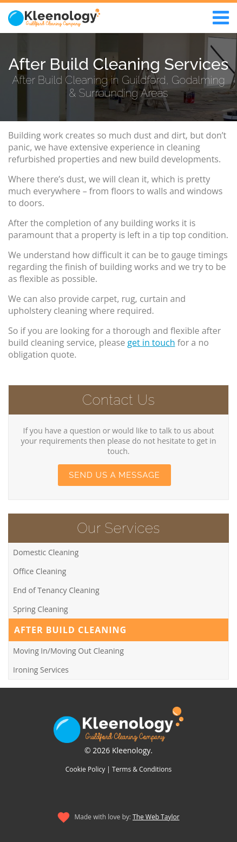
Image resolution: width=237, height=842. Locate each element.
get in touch (151, 342)
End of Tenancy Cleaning (56, 590)
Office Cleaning (39, 571)
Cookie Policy (85, 769)
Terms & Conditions (142, 769)
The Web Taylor (156, 816)
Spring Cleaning (40, 609)
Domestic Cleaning (45, 552)
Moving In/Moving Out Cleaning (68, 651)
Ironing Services (41, 670)
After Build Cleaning (70, 630)
